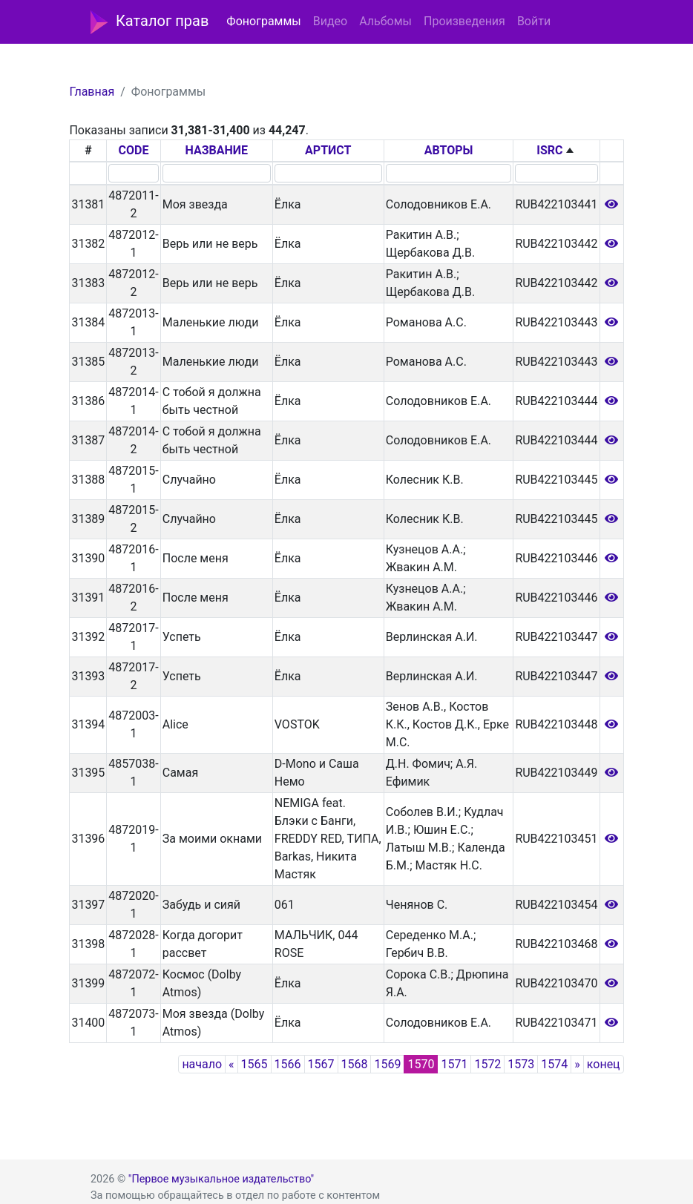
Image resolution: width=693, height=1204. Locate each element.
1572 (487, 1064)
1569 (387, 1064)
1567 (321, 1064)
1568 (354, 1064)
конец (603, 1064)
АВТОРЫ (448, 150)
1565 (254, 1064)
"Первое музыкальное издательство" (221, 1179)
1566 (288, 1064)
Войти (534, 21)
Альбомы (385, 21)
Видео (330, 21)
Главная (91, 92)
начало (202, 1064)
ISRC (549, 150)
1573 (521, 1064)
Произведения (464, 21)
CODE (134, 150)
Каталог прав (149, 22)
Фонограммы (263, 21)
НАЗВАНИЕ (216, 150)
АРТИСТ (328, 150)
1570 (420, 1064)
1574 (554, 1064)
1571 (454, 1064)
